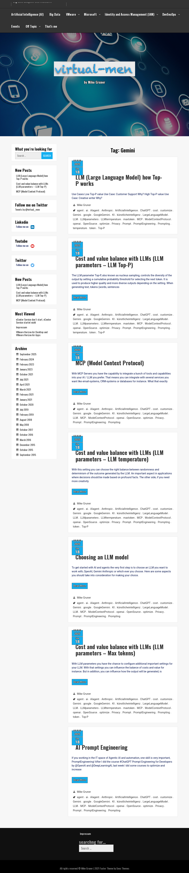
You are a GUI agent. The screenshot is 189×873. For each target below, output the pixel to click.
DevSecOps (169, 14)
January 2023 (26, 369)
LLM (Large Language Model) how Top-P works (102, 177)
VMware (71, 14)
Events (15, 26)
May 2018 (24, 425)
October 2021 (26, 374)
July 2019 (24, 409)
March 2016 (25, 440)
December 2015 (27, 445)
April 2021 (25, 384)
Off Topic (31, 26)
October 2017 (26, 430)
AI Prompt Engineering (81, 743)
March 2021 (25, 389)
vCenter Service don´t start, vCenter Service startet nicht (33, 320)
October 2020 (26, 404)
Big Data (54, 14)
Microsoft (90, 14)
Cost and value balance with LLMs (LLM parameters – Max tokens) (102, 645)
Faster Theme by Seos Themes (114, 868)
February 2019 (27, 414)
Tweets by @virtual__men (27, 209)
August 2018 (26, 420)
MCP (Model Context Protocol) (91, 359)
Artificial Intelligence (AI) (27, 14)
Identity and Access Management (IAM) (129, 14)
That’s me (51, 26)
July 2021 (24, 379)
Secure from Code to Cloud (29, 3)
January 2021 (26, 399)
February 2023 (27, 364)
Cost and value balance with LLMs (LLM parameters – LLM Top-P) (102, 256)
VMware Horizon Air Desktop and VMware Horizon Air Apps (32, 333)
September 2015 (28, 455)
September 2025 (28, 354)
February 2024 (27, 359)
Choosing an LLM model (82, 553)
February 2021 (27, 394)
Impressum (21, 327)
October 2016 (26, 434)
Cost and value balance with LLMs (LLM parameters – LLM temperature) (102, 451)
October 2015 (26, 450)
